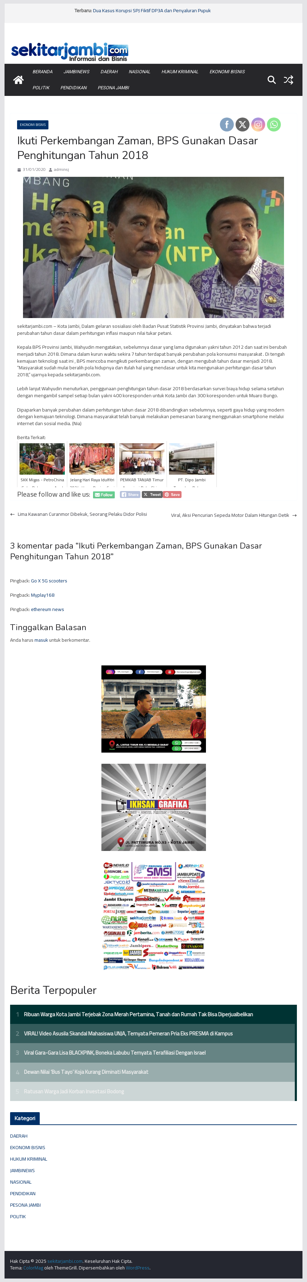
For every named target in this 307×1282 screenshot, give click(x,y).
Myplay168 (42, 594)
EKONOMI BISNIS (227, 71)
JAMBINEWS (76, 71)
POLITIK (40, 87)
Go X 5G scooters (49, 580)
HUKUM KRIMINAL (179, 71)
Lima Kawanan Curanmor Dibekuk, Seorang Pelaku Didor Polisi (78, 514)
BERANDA (42, 71)
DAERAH (108, 71)
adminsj (61, 170)
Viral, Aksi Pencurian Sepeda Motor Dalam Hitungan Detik (234, 515)
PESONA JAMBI (113, 87)
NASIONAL (139, 71)
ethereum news (47, 609)
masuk (41, 639)
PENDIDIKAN (73, 87)
